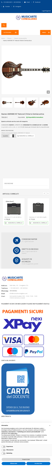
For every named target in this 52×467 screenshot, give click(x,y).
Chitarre (9, 38)
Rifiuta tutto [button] (13, 463)
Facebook (37, 2)
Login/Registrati (46, 11)
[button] (49, 425)
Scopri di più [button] (26, 459)
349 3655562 (13, 291)
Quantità (5, 136)
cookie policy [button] (13, 433)
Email (28, 2)
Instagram (18, 6)
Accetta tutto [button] (38, 463)
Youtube (7, 6)
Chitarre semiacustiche (20, 38)
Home (3, 38)
